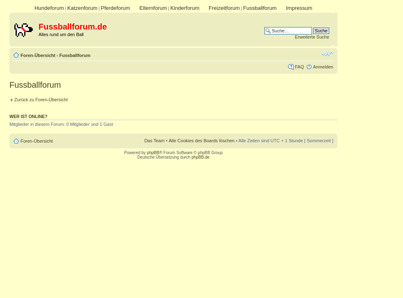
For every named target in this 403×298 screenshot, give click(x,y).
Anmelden (323, 66)
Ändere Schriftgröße (327, 53)
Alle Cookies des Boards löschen (201, 140)
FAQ (299, 66)
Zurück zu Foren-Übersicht (41, 99)
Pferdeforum (115, 8)
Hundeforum (49, 8)
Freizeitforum (224, 8)
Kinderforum (184, 8)
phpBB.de (200, 157)
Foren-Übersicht (37, 55)
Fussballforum (260, 8)
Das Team (154, 140)
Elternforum (153, 8)
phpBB (153, 152)
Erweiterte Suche (312, 36)
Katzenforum (82, 8)
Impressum (299, 8)
